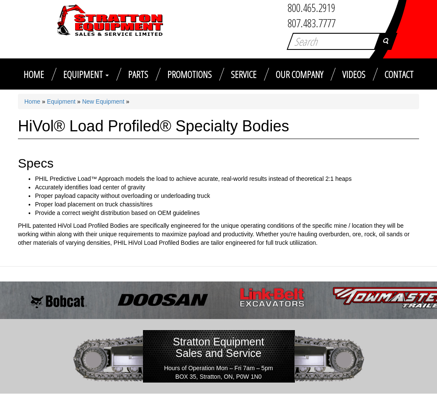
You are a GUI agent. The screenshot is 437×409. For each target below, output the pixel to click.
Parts (138, 74)
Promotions (189, 74)
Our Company (299, 74)
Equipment (86, 74)
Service (243, 74)
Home (33, 74)
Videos (353, 74)
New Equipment (103, 101)
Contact (399, 74)
